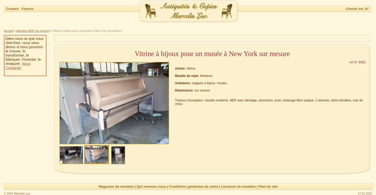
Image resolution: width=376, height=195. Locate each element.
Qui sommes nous (151, 186)
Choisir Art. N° (357, 9)
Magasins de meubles (116, 186)
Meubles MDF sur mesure (33, 30)
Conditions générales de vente (193, 186)
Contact (13, 9)
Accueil (8, 30)
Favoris (27, 9)
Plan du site (268, 186)
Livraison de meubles (238, 186)
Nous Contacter (18, 66)
